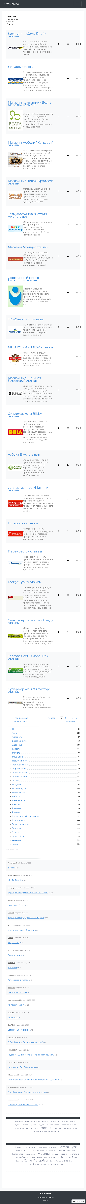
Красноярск (30, 1154)
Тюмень (59, 1161)
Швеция (46, 1131)
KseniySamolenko (14, 875)
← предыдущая (20, 718)
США (55, 1128)
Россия (45, 1128)
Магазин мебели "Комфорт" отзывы (30, 144)
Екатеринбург (67, 1147)
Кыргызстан (19, 1128)
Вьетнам (45, 1121)
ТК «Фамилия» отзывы (26, 319)
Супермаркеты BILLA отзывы (25, 415)
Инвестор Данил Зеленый (21, 930)
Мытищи (54, 1154)
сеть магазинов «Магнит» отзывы (28, 489)
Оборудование (20, 764)
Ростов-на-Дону (69, 1157)
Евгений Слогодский (18, 1030)
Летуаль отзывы (20, 67)
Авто (14, 733)
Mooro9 (10, 938)
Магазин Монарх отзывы (28, 247)
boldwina (11, 1062)
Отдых (15, 780)
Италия (57, 1125)
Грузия (17, 1125)
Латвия (28, 1128)
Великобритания (33, 1121)
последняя (70, 721)
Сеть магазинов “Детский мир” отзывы (28, 215)
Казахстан (66, 1125)
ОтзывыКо (11, 4)
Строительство (19, 820)
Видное (31, 1147)
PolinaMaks (12, 1087)
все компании (12, 849)
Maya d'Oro (13, 942)
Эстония (55, 1131)
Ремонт (16, 812)
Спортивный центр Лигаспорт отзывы (23, 279)
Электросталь (57, 1164)
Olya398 (11, 913)
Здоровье (17, 745)
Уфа (66, 1161)
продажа (16, 844)
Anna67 (11, 1013)
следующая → (20, 721)
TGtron (11, 867)
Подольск (47, 1157)
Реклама (16, 808)
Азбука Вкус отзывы (24, 454)
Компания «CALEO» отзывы (22, 1067)
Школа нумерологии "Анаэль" (23, 1104)
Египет (25, 1125)
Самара (19, 1161)
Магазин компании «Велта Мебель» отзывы (29, 103)
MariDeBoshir (14, 880)
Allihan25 (11, 963)
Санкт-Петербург (36, 1160)
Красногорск (69, 1150)
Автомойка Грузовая (18, 980)
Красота (16, 749)
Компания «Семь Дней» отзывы (27, 35)
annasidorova (13, 1100)
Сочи (52, 1161)
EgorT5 (10, 1025)
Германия (54, 1121)
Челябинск (33, 1164)
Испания (49, 1125)
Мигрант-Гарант (16, 1005)
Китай (74, 1125)
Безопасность (19, 741)
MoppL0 (11, 925)
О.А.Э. (35, 1128)
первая (51, 718)
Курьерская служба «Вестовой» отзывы (28, 892)
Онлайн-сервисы (20, 776)
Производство (19, 788)
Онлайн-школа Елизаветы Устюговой (27, 1092)
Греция (73, 1121)
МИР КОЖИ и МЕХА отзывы (30, 347)
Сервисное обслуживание (25, 816)
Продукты (17, 784)
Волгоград (42, 1147)
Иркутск (19, 1150)
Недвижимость (20, 760)
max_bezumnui (14, 1000)
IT (13, 729)
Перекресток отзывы (25, 551)
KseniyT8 (11, 900)
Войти (45, 1200)
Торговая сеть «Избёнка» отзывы (28, 657)
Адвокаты (17, 737)
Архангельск (20, 1147)
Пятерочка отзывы (23, 523)
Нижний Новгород (69, 1154)
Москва (43, 1154)
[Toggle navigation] (78, 4)
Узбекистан (72, 1128)
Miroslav (11, 1037)
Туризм (15, 832)
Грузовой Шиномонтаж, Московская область (31, 1055)
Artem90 (11, 950)
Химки (72, 1161)
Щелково (45, 1164)
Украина (36, 1131)
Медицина (17, 757)
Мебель (16, 753)
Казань (27, 1150)
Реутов (56, 1157)
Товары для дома (21, 824)
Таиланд (62, 1128)
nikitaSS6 (11, 1050)
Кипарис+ (13, 1017)
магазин (16, 840)
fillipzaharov (12, 1075)
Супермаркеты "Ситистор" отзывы (29, 690)
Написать (78, 1201)
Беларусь (19, 1121)
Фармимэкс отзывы (17, 992)
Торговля (16, 828)
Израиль (33, 1125)
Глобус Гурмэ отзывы (25, 582)
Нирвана (12, 967)
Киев (59, 1150)
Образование (19, 768)
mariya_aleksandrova (16, 888)
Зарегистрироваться (46, 1197)
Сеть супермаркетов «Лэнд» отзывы (30, 621)
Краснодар (18, 1154)
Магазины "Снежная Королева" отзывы (24, 379)
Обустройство (19, 772)
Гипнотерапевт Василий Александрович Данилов (33, 1079)
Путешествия (19, 792)
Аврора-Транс (15, 955)
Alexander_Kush (14, 863)
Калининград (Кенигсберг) (44, 1150)
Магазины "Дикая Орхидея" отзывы (30, 182)
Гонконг (64, 1121)
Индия (41, 1125)
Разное (16, 804)
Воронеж (52, 1147)
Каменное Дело (16, 905)
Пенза (32, 1157)
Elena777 (11, 988)
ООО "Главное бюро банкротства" (25, 1042)
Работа (16, 796)
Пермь (39, 1157)
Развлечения (18, 800)
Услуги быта (18, 836)
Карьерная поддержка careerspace (26, 917)
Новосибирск (21, 1157)
